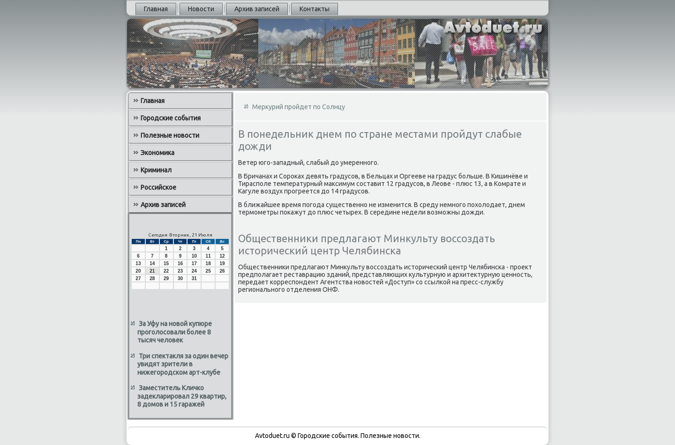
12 (222, 256)
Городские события (171, 118)
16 (180, 263)
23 (180, 271)
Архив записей (256, 9)
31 (194, 278)
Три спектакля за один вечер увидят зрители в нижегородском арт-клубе (182, 364)
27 (138, 278)
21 (152, 271)
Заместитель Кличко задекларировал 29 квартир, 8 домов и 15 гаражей (181, 396)
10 (194, 256)
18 (208, 263)
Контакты (315, 9)
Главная (156, 9)
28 (152, 278)
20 (138, 271)
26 (222, 271)
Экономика (157, 152)
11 (208, 256)
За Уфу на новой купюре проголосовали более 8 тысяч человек (174, 332)
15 (166, 263)
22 (166, 271)
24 (194, 271)
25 (208, 271)
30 (180, 278)
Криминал (156, 170)
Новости (201, 9)
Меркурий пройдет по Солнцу (298, 107)
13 (138, 263)
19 (222, 263)
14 (152, 263)
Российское (158, 187)
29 (166, 278)
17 (194, 263)
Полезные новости (170, 135)
